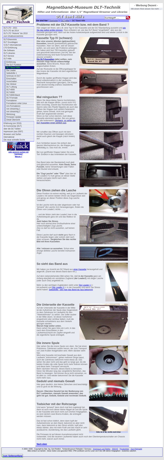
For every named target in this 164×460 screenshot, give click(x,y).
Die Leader (11, 70)
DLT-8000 (10, 92)
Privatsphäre (124, 449)
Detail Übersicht (13, 120)
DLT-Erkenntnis (10, 39)
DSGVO (115, 449)
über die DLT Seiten (12, 129)
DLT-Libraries (9, 53)
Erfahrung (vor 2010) (12, 123)
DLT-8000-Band (13, 95)
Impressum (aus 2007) (13, 131)
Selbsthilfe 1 (11, 73)
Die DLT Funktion (13, 65)
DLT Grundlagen (11, 42)
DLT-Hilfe (7, 59)
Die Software (9, 50)
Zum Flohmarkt (136, 449)
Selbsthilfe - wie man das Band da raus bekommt (71, 290)
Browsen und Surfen (12, 134)
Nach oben (42, 444)
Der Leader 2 (58, 287)
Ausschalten (11, 81)
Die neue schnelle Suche (14, 140)
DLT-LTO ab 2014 (11, 30)
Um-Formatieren (13, 106)
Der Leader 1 (85, 285)
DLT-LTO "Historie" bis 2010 (16, 33)
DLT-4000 (10, 89)
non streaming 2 (13, 111)
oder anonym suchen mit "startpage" (18, 153)
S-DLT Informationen (12, 45)
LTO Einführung (10, 48)
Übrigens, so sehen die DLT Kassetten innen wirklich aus (56, 121)
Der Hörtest (11, 84)
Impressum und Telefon (101, 449)
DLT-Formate (12, 98)
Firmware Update (13, 117)
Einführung (11, 62)
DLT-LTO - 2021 (10, 28)
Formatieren (11, 100)
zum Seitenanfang (12, 456)
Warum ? (18, 156)
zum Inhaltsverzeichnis (13, 36)
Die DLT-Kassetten (45, 59)
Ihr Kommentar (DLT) (13, 126)
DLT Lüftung (11, 87)
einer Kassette (79, 269)
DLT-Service (9, 56)
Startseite (53, 21)
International (9, 137)
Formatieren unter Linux (16, 103)
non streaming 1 (13, 109)
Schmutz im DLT (13, 76)
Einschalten (11, 79)
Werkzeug (10, 114)
